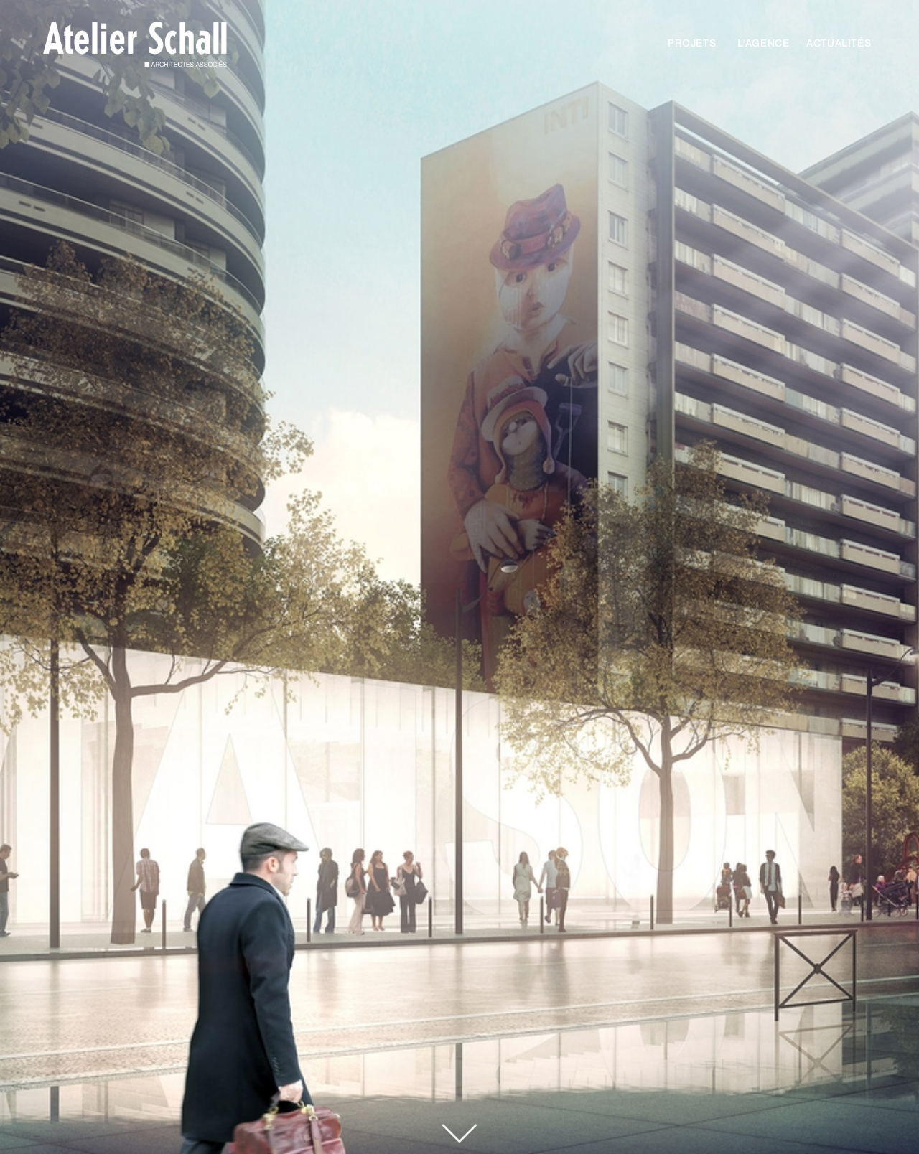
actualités (838, 43)
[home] (128, 48)
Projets (692, 43)
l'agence (763, 43)
